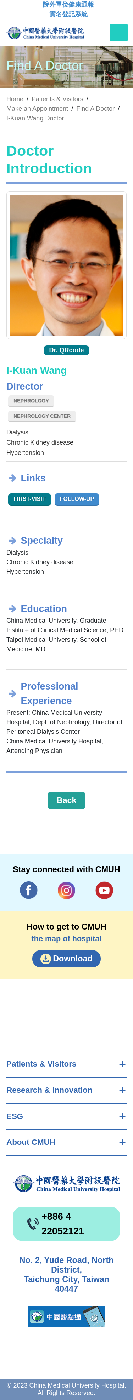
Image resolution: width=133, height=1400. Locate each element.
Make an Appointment (37, 108)
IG (66, 890)
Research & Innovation (49, 1090)
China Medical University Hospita (66, 1184)
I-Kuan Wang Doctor (35, 118)
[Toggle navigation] (119, 32)
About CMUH (30, 1142)
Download (73, 958)
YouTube (104, 890)
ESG (14, 1116)
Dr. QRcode (66, 350)
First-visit (29, 499)
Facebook (29, 890)
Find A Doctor (95, 108)
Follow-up (77, 499)
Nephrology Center (42, 416)
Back (67, 800)
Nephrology (31, 401)
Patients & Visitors (41, 1063)
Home (14, 99)
